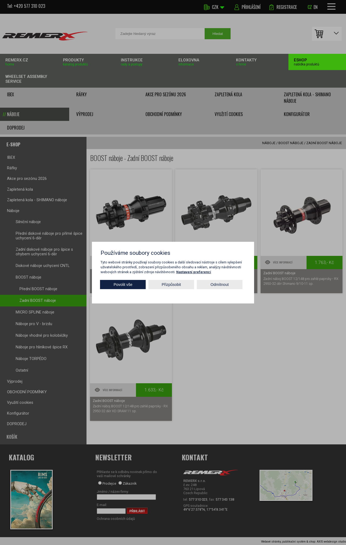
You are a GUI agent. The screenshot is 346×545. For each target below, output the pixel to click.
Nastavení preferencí (193, 272)
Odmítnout (220, 284)
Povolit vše (123, 284)
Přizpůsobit (171, 284)
